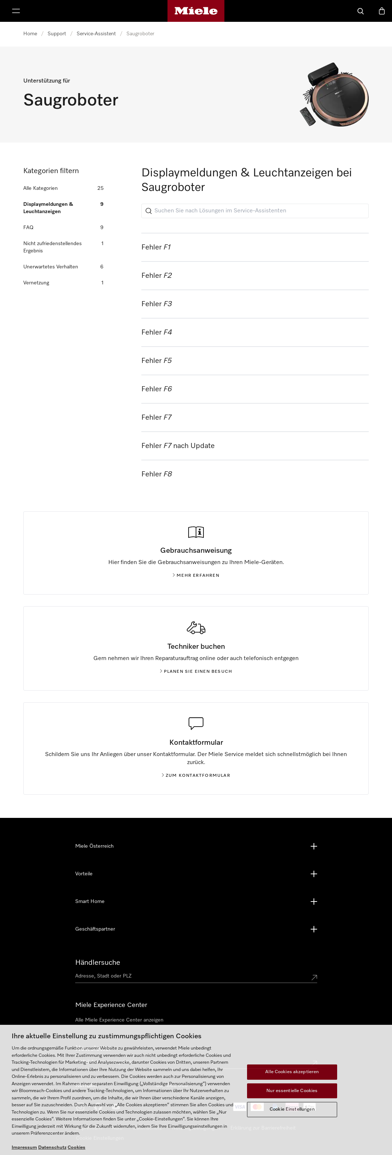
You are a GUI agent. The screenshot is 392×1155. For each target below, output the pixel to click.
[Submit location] (314, 977)
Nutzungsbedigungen (196, 1128)
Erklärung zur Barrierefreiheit (263, 1128)
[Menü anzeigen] (16, 11)
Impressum (89, 1128)
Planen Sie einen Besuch (196, 672)
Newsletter (93, 1048)
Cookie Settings (94, 1138)
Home (30, 33)
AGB (117, 1128)
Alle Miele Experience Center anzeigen (119, 1020)
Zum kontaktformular (196, 776)
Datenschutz (147, 1128)
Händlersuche (97, 962)
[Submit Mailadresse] (314, 1063)
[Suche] (360, 11)
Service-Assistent (96, 33)
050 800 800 (172, 1085)
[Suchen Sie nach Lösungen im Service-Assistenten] (255, 211)
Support (57, 33)
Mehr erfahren (196, 575)
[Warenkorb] (381, 11)
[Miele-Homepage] (196, 11)
